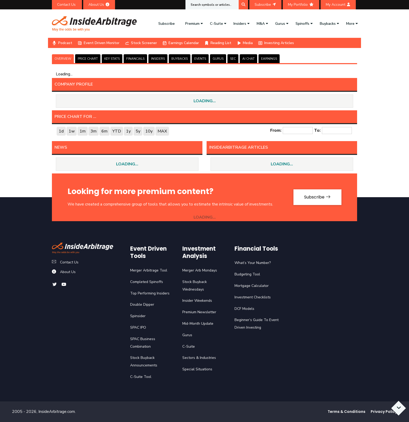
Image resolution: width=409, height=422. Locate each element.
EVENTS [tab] (200, 59)
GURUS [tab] (218, 59)
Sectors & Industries (199, 357)
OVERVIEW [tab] (63, 59)
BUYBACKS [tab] (179, 59)
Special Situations (197, 369)
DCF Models (244, 308)
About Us (99, 4)
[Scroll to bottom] (398, 408)
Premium (192, 23)
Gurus (280, 23)
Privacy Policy (384, 411)
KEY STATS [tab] (112, 59)
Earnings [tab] (269, 59)
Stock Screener (141, 42)
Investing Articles (276, 42)
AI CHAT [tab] (248, 59)
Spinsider (138, 316)
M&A (261, 23)
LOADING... (205, 101)
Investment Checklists (252, 297)
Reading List (217, 42)
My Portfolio (301, 4)
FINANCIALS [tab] (135, 59)
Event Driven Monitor (98, 42)
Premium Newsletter (199, 312)
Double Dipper (142, 304)
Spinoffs (302, 23)
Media (245, 42)
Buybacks (328, 23)
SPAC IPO (138, 327)
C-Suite (216, 23)
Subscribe (265, 4)
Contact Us (67, 4)
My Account (338, 4)
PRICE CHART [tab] (88, 59)
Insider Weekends (197, 300)
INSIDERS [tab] (158, 59)
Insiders (239, 23)
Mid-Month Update (197, 323)
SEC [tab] (233, 59)
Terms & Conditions (346, 411)
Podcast (62, 42)
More (350, 23)
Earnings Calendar (180, 42)
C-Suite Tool (140, 376)
